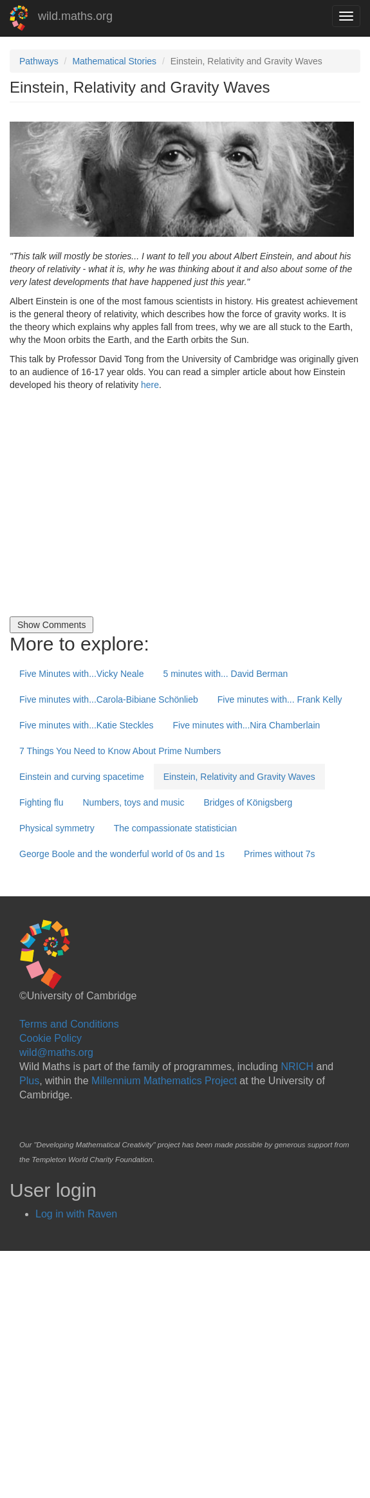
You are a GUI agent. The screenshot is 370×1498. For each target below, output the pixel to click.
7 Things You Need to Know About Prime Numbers (120, 751)
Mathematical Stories (114, 61)
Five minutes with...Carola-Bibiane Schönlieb (108, 699)
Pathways (39, 61)
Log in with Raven (76, 1213)
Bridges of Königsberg (247, 802)
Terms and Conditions (69, 1024)
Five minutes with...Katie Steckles (86, 725)
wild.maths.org (75, 16)
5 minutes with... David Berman (225, 674)
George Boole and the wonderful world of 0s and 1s (122, 854)
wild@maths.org (56, 1052)
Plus (29, 1080)
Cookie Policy (50, 1038)
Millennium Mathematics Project (164, 1080)
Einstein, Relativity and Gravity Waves (239, 777)
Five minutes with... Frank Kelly (279, 699)
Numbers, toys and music (133, 802)
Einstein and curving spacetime (81, 777)
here (150, 385)
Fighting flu (41, 802)
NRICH (297, 1066)
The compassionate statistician (175, 828)
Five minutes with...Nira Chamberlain (246, 725)
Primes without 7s (279, 854)
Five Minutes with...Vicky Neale (81, 674)
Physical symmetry (57, 828)
